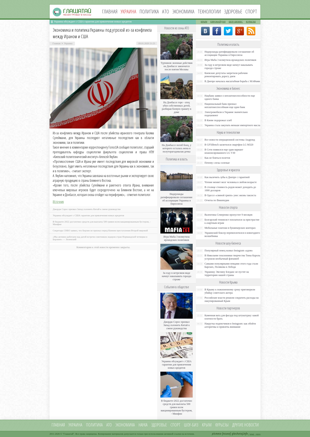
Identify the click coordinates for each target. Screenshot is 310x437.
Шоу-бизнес (236, 21)
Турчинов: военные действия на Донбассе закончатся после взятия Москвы (176, 66)
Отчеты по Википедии (217, 200)
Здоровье (233, 11)
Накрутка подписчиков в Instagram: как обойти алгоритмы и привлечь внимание (230, 325)
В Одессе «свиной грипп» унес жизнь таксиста (230, 195)
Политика (149, 11)
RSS (258, 434)
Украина (68, 43)
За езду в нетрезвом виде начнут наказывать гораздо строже (176, 276)
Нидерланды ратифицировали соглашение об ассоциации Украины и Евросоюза (176, 199)
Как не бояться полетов (217, 157)
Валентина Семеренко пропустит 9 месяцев (229, 214)
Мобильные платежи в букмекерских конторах (230, 227)
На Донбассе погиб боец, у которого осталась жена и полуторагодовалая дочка (176, 148)
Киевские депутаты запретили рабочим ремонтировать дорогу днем (226, 75)
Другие (237, 425)
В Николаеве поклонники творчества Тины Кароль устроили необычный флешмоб (232, 257)
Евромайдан (217, 21)
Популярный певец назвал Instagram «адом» (229, 250)
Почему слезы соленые (217, 162)
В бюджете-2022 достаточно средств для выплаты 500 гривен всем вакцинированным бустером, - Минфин (176, 407)
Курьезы (251, 21)
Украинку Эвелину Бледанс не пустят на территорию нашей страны (227, 273)
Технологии (209, 11)
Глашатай (68, 433)
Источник (58, 201)
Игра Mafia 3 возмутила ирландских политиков (176, 238)
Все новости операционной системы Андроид (230, 139)
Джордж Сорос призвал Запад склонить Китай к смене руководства (87, 209)
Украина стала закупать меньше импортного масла (232, 125)
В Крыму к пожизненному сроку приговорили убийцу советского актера (230, 291)
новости (251, 425)
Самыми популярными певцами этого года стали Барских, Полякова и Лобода (231, 265)
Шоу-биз (191, 425)
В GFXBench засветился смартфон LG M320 (229, 144)
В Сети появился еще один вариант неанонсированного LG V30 (224, 151)
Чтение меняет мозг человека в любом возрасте (231, 182)
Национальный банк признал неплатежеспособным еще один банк (225, 105)
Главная (110, 11)
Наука (142, 425)
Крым (204, 21)
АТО (165, 11)
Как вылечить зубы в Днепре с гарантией (227, 177)
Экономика (183, 11)
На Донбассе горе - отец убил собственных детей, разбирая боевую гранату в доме (176, 107)
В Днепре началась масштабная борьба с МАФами (232, 81)
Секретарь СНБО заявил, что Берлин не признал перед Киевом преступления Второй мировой (100, 230)
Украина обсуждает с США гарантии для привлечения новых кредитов (93, 21)
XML (252, 434)
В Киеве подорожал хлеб (218, 120)
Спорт (251, 11)
